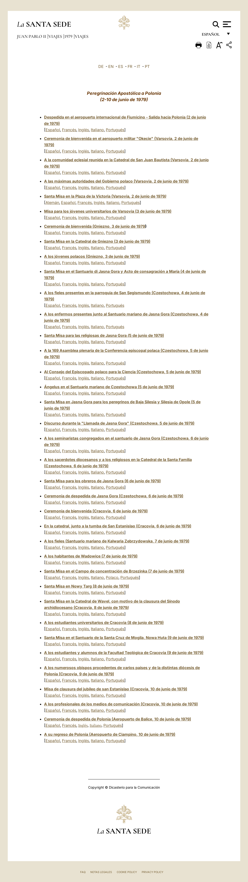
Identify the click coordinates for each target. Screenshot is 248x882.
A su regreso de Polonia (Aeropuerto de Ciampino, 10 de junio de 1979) (109, 734)
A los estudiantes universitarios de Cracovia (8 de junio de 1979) (104, 622)
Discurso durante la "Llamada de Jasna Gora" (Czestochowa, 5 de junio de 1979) (119, 423)
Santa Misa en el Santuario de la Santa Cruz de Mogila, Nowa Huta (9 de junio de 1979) (124, 637)
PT (147, 66)
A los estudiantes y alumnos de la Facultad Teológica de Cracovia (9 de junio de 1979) (123, 652)
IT (138, 66)
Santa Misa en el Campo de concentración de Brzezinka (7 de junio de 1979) (114, 571)
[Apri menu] (226, 24)
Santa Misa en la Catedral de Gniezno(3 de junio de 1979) (97, 241)
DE (101, 66)
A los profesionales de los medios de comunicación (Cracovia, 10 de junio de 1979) (121, 704)
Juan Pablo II (32, 36)
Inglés (83, 129)
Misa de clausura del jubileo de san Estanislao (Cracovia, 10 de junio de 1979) (115, 689)
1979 (68, 36)
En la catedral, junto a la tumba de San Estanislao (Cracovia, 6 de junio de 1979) (117, 526)
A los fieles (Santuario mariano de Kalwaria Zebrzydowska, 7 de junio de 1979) (116, 541)
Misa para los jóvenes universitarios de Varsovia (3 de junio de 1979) (107, 211)
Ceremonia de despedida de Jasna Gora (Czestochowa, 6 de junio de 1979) (113, 496)
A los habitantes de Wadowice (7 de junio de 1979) (91, 556)
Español (53, 129)
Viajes (55, 36)
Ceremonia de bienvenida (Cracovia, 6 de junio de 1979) (96, 511)
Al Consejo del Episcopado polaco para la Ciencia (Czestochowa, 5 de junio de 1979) (122, 371)
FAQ (82, 872)
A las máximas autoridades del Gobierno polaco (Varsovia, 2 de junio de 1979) (116, 181)
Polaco (112, 577)
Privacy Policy (152, 872)
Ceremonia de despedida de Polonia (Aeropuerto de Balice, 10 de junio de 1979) (117, 719)
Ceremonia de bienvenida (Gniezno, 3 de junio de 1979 (94, 226)
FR (130, 66)
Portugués (115, 129)
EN (111, 66)
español (212, 36)
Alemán (52, 202)
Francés (69, 129)
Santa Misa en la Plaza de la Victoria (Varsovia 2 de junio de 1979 (105, 196)
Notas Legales (101, 872)
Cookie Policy (127, 872)
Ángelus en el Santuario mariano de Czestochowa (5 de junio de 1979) (109, 386)
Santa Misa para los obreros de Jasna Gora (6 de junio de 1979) (102, 480)
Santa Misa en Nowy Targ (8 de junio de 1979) (86, 586)
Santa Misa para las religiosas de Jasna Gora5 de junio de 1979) (104, 335)
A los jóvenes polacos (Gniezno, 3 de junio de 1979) (92, 256)
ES (120, 66)
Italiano (97, 129)
